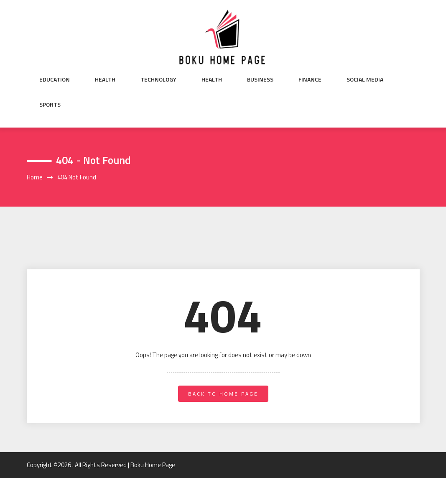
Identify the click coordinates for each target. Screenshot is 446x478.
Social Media (365, 79)
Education (54, 79)
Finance (309, 79)
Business (260, 79)
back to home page (223, 394)
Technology (158, 79)
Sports (50, 104)
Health (105, 79)
